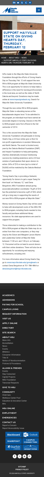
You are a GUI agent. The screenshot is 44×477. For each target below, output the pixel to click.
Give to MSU (8, 387)
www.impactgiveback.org (20, 99)
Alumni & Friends (12, 368)
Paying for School (13, 305)
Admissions (8, 300)
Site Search (8, 333)
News (24, 58)
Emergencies (9, 418)
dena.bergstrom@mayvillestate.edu (16, 269)
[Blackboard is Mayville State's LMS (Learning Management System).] (14, 2)
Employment (9, 413)
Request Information (14, 314)
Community (8, 392)
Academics (8, 295)
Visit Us (6, 319)
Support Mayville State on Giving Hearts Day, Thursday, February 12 (18, 61)
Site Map (22, 467)
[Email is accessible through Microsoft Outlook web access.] (18, 2)
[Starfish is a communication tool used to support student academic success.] (30, 2)
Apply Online (9, 323)
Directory (8, 328)
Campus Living (10, 309)
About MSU (14, 58)
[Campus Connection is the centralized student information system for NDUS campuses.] (26, 2)
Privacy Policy (22, 469)
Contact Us (9, 422)
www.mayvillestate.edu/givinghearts (22, 262)
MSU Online (8, 408)
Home (3, 58)
